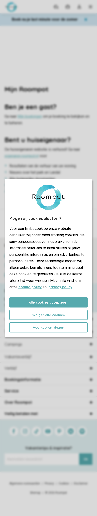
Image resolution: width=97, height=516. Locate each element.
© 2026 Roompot (56, 492)
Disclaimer (81, 483)
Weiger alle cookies (48, 315)
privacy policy (60, 287)
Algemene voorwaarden (24, 483)
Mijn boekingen (29, 116)
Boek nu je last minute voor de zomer (45, 19)
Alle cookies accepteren (48, 302)
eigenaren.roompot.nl (22, 156)
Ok (86, 459)
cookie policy (30, 287)
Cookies (64, 483)
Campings (13, 344)
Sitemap (35, 492)
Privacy (49, 483)
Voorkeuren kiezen (48, 327)
